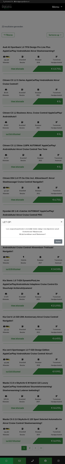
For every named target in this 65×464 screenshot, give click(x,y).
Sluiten (58, 241)
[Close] (61, 222)
